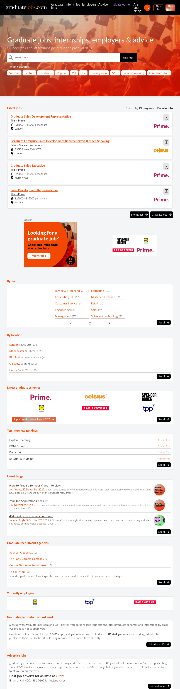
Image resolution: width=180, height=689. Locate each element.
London (14, 344)
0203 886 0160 (34, 680)
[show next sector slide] (109, 323)
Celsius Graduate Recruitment (27, 145)
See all (163, 322)
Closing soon (99, 73)
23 (9, 48)
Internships (72, 4)
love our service (48, 666)
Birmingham (16, 357)
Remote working (133, 73)
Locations (46, 73)
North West (31, 350)
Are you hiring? (137, 8)
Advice (103, 4)
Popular (62, 73)
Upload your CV (158, 644)
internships (71, 39)
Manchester (16, 350)
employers (108, 39)
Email (12, 680)
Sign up (170, 7)
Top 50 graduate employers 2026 (34, 419)
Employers (89, 4)
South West (24, 370)
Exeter (13, 370)
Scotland (25, 363)
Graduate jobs (57, 6)
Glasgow (14, 363)
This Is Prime (18, 120)
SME (115, 73)
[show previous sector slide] (71, 323)
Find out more (159, 686)
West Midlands (33, 357)
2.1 (74, 73)
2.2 (83, 73)
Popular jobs (165, 108)
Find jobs (128, 57)
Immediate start (159, 73)
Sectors (29, 73)
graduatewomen (120, 4)
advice (143, 39)
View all (14, 73)
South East (25, 344)
